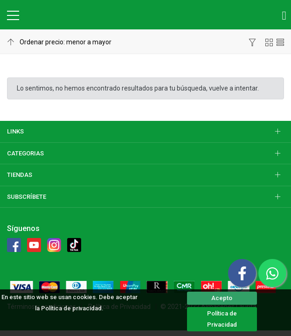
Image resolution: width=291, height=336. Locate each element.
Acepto (221, 297)
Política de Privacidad (222, 319)
